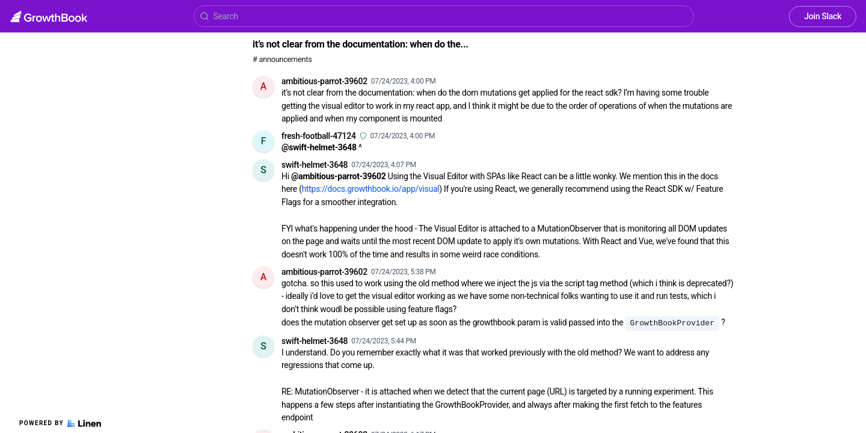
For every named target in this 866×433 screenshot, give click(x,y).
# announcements (282, 59)
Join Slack (822, 16)
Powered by (60, 423)
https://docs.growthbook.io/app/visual (371, 189)
